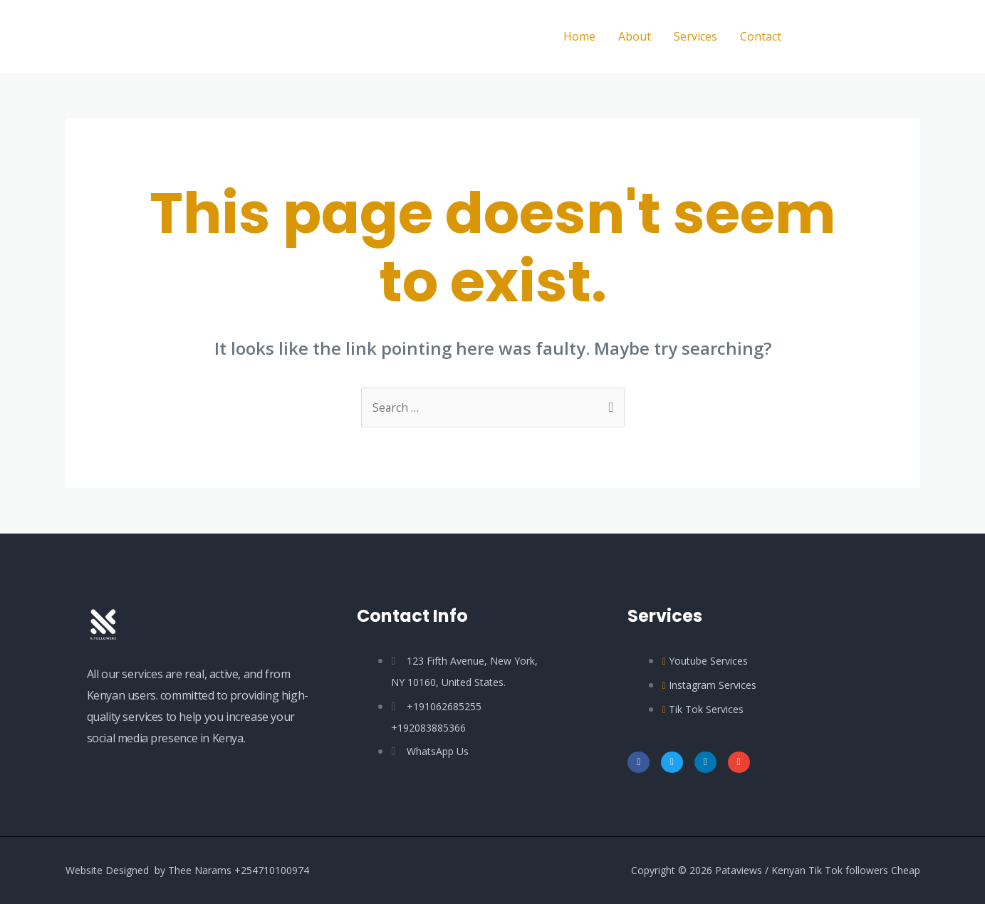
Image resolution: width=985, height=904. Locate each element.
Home (579, 36)
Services (695, 36)
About (634, 36)
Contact (760, 36)
